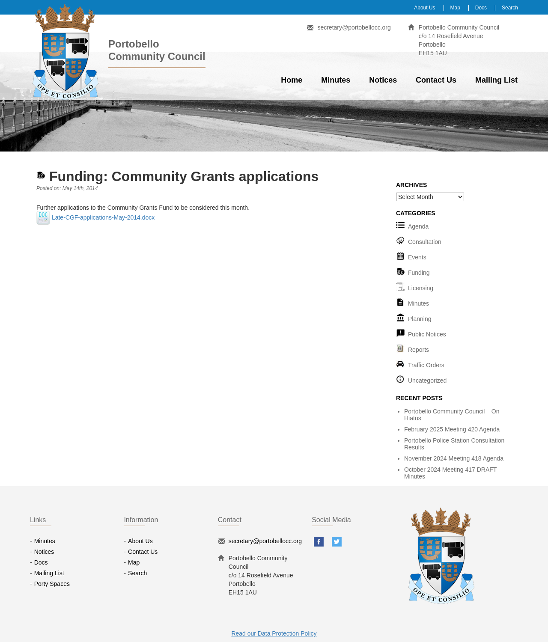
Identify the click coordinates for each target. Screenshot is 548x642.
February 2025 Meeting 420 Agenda (452, 429)
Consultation (424, 241)
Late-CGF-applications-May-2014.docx (95, 217)
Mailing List (496, 80)
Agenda (418, 226)
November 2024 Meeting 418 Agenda (453, 458)
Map (455, 8)
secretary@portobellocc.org (353, 27)
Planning (420, 318)
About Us (424, 8)
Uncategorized (427, 380)
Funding (419, 272)
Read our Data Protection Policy (273, 633)
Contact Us (436, 80)
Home (291, 80)
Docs (481, 8)
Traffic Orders (426, 365)
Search (510, 8)
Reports (418, 349)
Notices (383, 80)
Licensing (420, 288)
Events (417, 257)
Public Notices (427, 334)
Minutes (335, 80)
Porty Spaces (52, 583)
